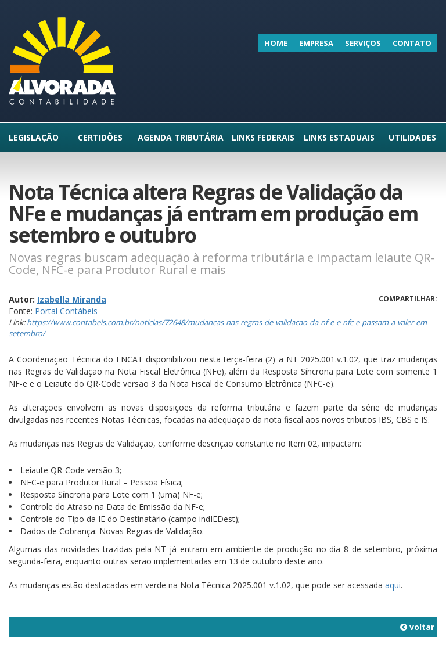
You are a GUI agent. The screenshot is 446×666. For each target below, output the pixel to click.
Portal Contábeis (66, 310)
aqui (393, 585)
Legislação (34, 137)
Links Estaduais (339, 137)
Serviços (363, 43)
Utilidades (412, 137)
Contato (412, 43)
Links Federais (263, 137)
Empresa (316, 43)
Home (275, 43)
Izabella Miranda (71, 299)
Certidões (100, 137)
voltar (417, 626)
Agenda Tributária (181, 137)
